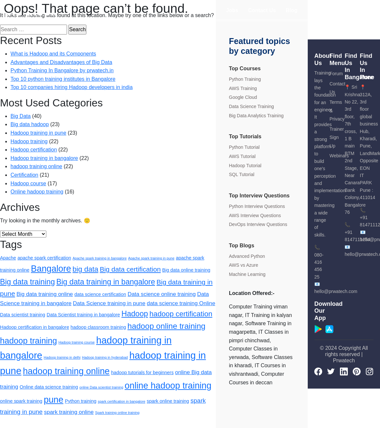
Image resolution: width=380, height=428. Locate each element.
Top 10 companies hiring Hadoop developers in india (72, 87)
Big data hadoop (30, 124)
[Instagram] (369, 371)
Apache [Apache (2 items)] (8, 257)
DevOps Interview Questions (258, 224)
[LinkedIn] (344, 371)
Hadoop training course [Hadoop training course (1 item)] (76, 342)
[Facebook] (318, 371)
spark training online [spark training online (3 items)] (69, 412)
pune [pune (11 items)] (53, 400)
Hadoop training (29, 141)
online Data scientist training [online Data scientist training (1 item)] (101, 387)
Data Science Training (251, 106)
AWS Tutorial (242, 156)
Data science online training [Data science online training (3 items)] (162, 294)
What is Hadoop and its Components (53, 53)
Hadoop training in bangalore (44, 158)
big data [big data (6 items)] (86, 269)
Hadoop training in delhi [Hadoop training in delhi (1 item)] (62, 357)
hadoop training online (36, 166)
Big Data (21, 116)
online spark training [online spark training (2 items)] (21, 401)
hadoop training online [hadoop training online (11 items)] (66, 371)
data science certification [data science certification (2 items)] (100, 294)
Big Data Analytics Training (256, 115)
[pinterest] (357, 371)
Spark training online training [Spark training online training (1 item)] (117, 413)
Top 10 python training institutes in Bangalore (63, 79)
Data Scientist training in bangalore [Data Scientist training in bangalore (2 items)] (83, 314)
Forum (336, 73)
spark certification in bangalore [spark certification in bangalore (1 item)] (121, 401)
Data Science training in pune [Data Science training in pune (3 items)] (109, 303)
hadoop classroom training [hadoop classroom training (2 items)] (98, 327)
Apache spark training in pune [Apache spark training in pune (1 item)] (151, 258)
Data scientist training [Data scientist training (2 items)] (22, 314)
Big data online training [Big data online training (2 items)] (186, 270)
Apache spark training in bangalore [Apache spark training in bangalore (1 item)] (100, 258)
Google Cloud (243, 97)
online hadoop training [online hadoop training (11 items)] (168, 386)
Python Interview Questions (257, 206)
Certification (24, 175)
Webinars (339, 155)
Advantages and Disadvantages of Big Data (61, 62)
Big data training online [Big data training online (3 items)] (44, 294)
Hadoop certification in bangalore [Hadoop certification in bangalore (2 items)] (34, 327)
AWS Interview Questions (255, 215)
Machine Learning (247, 274)
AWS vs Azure (243, 265)
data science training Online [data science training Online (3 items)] (181, 303)
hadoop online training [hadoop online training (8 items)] (166, 326)
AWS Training (243, 88)
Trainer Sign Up (336, 137)
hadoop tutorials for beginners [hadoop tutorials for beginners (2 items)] (142, 372)
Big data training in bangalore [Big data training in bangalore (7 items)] (105, 282)
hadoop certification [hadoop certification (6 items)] (180, 314)
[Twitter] (331, 371)
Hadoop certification (34, 149)
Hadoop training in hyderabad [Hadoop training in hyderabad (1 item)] (105, 357)
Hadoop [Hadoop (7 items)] (135, 313)
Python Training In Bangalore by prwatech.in (62, 70)
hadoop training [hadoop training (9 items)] (28, 340)
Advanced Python (247, 256)
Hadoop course (28, 183)
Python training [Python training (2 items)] (80, 401)
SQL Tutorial (241, 174)
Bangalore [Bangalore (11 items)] (51, 269)
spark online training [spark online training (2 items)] (168, 401)
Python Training (245, 79)
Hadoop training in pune (38, 133)
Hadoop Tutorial (245, 165)
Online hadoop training (37, 191)
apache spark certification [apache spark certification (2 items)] (44, 257)
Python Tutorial (244, 147)
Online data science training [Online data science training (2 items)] (49, 387)
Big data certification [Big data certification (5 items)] (130, 269)
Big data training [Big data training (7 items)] (27, 282)
